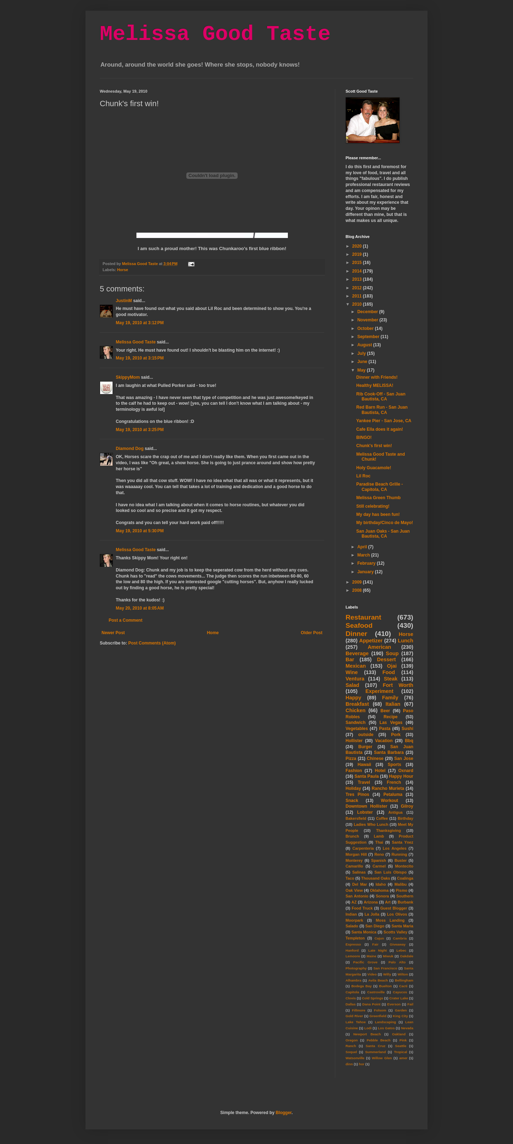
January (366, 571)
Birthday (405, 818)
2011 (357, 296)
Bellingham (404, 980)
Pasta (384, 728)
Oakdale (406, 956)
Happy (353, 697)
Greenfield (377, 1016)
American (379, 647)
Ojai (392, 666)
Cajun (379, 938)
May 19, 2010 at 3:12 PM (140, 322)
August (365, 344)
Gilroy (407, 806)
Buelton (385, 986)
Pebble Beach (378, 1040)
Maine (371, 956)
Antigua (395, 812)
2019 (357, 254)
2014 (357, 271)
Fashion (354, 770)
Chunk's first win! (374, 445)
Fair (375, 944)
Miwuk (388, 956)
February (367, 563)
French (394, 782)
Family (390, 697)
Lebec (401, 950)
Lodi (368, 1028)
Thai (379, 842)
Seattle (400, 1046)
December (368, 311)
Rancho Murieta (388, 788)
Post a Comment (125, 620)
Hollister (354, 740)
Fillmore (358, 1010)
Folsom (380, 1010)
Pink (402, 1040)
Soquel (351, 1052)
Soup (392, 653)
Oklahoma (379, 890)
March (364, 555)
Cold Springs (372, 998)
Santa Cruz (375, 1046)
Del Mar (359, 884)
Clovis (351, 998)
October (366, 328)
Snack (352, 800)
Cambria (399, 938)
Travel (364, 782)
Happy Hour (401, 776)
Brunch (352, 836)
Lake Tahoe (356, 1022)
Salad (352, 685)
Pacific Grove (365, 962)
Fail (411, 1004)
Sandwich (356, 722)
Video (372, 974)
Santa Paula (366, 776)
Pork (396, 734)
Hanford (352, 950)
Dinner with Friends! (377, 377)
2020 (357, 246)
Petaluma (392, 794)
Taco (350, 878)
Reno (379, 854)
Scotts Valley (395, 932)
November (368, 319)
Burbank (405, 902)
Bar (350, 659)
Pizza (351, 758)
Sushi (407, 728)
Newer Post (113, 632)
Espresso (353, 944)
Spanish (378, 860)
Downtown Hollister (366, 806)
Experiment (379, 691)
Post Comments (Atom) (152, 643)
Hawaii (364, 764)
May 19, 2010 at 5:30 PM (140, 530)
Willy (387, 974)
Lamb (379, 836)
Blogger (284, 1112)
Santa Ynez (402, 842)
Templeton (355, 938)
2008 (357, 590)
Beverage (357, 653)
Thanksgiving (388, 830)
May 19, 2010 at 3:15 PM (140, 358)
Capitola (352, 992)
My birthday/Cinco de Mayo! (384, 522)
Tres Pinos (357, 794)
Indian (351, 914)
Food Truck (362, 908)
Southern (405, 896)
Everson (394, 1004)
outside (366, 734)
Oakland (398, 1034)
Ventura (355, 679)
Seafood (359, 625)
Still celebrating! (372, 506)
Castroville (376, 992)
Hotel (380, 770)
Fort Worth (398, 685)
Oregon (352, 1040)
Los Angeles (394, 848)
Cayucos (400, 992)
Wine (352, 672)
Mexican (356, 666)
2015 (357, 262)
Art (388, 902)
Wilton (403, 974)
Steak (390, 679)
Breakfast (357, 704)
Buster (400, 860)
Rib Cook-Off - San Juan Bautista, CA (380, 397)
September (368, 336)
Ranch (351, 1046)
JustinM (124, 300)
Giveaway (397, 944)
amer (403, 1058)
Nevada (407, 1028)
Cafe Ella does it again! (379, 429)
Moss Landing (390, 920)
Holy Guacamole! (373, 467)
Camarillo (354, 866)
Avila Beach (378, 980)
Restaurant (363, 617)
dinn (349, 1064)
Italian (392, 704)
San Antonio (357, 896)
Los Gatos (386, 1028)
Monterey (354, 860)
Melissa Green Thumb (378, 497)
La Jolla (371, 914)
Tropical (400, 1052)
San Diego (375, 926)
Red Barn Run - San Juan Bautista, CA (382, 410)
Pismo (401, 890)
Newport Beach (367, 1034)
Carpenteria (363, 848)
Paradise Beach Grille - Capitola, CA (379, 487)
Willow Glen (382, 1058)
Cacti (403, 986)
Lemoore (353, 956)
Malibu (400, 884)
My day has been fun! (378, 514)
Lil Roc (363, 475)
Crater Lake (398, 998)
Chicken (356, 710)
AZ (354, 902)
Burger (365, 746)
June (362, 361)
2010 (357, 304)
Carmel (379, 866)
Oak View (354, 890)
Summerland (375, 1052)
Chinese (375, 758)
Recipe (391, 716)
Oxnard (405, 770)
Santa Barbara (389, 752)
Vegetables (357, 728)
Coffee (382, 818)
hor (361, 1064)
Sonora (382, 896)
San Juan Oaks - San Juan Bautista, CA (383, 534)
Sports (394, 764)
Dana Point (371, 1004)
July (362, 353)
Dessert (386, 659)
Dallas (351, 1004)
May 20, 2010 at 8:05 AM (140, 608)
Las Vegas (390, 722)
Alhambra (353, 980)
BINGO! (364, 437)
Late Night (377, 950)
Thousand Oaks (375, 878)
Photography (356, 968)
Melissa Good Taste (215, 34)
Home (213, 632)
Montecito (404, 866)
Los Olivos (397, 914)
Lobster (365, 812)
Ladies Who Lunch (371, 824)
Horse (122, 270)
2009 (357, 582)
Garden (401, 1010)
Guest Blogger (393, 908)
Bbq (409, 740)
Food (388, 672)
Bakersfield (356, 818)
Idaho (380, 884)
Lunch (405, 640)
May (362, 370)
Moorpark (354, 920)
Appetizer (371, 640)
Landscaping (385, 1022)
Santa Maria (402, 926)
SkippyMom (128, 377)
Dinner (356, 633)
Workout (389, 800)
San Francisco (385, 968)
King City (400, 1016)
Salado (352, 926)
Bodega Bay (361, 986)
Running (399, 854)
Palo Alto (397, 962)
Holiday (353, 788)
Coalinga (405, 878)
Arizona (371, 902)
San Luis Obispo (390, 872)
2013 (357, 279)
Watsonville (355, 1058)
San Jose (403, 758)
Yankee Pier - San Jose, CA (383, 420)
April (362, 546)
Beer (385, 710)
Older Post (311, 632)
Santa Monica (364, 932)
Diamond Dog (130, 448)
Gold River (354, 1016)
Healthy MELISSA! (374, 385)
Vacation (384, 740)
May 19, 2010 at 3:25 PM (140, 429)
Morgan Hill (356, 854)
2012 (357, 287)
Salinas (359, 872)
